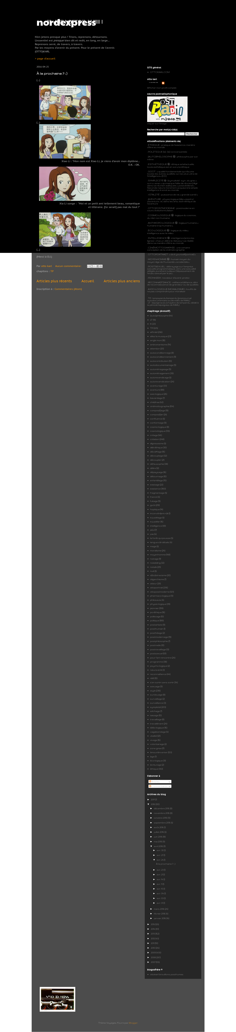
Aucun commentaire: (68, 266)
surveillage (156, 699)
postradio (155, 645)
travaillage (156, 719)
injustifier (155, 521)
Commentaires (158, 786)
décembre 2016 (162, 808)
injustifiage (156, 517)
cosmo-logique (158, 427)
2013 (153, 933)
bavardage (156, 398)
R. (151, 324)
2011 (153, 943)
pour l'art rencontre (160, 657)
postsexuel (156, 653)
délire (153, 468)
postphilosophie (159, 641)
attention (155, 348)
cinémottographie (159, 406)
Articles (154, 781)
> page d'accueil (45, 58)
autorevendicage (159, 377)
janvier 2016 (160, 918)
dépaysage (156, 472)
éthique (154, 769)
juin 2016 (158, 837)
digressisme (156, 443)
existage (154, 484)
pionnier (154, 608)
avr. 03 (160, 898)
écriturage (155, 765)
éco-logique (156, 760)
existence (155, 488)
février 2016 (160, 913)
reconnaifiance (158, 674)
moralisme (155, 550)
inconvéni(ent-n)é (159, 513)
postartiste (156, 625)
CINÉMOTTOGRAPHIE (161, 247)
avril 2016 (158, 846)
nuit (152, 571)
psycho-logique (158, 666)
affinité (153, 332)
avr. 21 (160, 874)
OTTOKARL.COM (160, 72)
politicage (155, 616)
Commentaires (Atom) (68, 289)
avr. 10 (160, 889)
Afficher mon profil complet (161, 88)
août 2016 (159, 827)
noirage (154, 559)
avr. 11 (160, 884)
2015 (153, 924)
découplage (156, 456)
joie (152, 534)
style (153, 690)
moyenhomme (158, 554)
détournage (156, 476)
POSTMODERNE (165, 208)
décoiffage (156, 451)
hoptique (155, 509)
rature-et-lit (156, 670)
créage (154, 435)
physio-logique (158, 604)
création (154, 439)
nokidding (155, 563)
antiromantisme (158, 344)
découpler (155, 460)
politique (154, 620)
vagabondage (158, 732)
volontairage (157, 744)
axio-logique (156, 394)
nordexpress (66, 21)
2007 (153, 962)
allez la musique (158, 336)
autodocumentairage (161, 365)
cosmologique (158, 431)
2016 (153, 804)
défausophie (157, 464)
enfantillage (156, 480)
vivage (153, 740)
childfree (154, 402)
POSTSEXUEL (156, 266)
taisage (154, 715)
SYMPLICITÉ (156, 180)
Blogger (133, 1023)
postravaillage (158, 649)
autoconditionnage (160, 353)
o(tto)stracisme (158, 575)
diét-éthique (156, 447)
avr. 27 (160, 855)
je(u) (152, 530)
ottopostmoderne (160, 592)
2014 (153, 929)
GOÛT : (152, 171)
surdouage (156, 694)
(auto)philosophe (159, 315)
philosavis (155, 600)
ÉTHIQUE (154, 145)
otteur (153, 583)
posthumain (156, 629)
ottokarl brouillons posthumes (166, 974)
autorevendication (160, 381)
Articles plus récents (54, 281)
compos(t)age (157, 410)
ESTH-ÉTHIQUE (157, 164)
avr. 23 (160, 870)
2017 (153, 799)
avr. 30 (160, 850)
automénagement (160, 373)
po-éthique (156, 612)
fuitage (154, 501)
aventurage (156, 386)
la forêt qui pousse (160, 538)
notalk (153, 567)
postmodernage (159, 637)
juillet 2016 (159, 832)
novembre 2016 (162, 813)
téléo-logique (157, 727)
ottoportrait (156, 587)
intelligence (156, 526)
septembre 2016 (162, 822)
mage (153, 546)
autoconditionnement (161, 357)
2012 (153, 938)
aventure (155, 390)
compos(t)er (156, 414)
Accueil (87, 281)
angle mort (156, 340)
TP (52, 271)
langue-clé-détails (159, 542)
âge (152, 756)
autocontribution (159, 361)
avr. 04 (160, 893)
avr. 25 (160, 860)
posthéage (156, 633)
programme (156, 662)
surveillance (156, 703)
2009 (153, 952)
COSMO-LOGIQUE (159, 215)
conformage (157, 423)
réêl (152, 678)
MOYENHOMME (157, 259)
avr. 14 (160, 879)
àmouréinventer (159, 752)
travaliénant (156, 723)
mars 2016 (159, 909)
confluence (156, 419)
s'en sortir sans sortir (162, 682)
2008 (153, 957)
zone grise (156, 748)
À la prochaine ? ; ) (52, 73)
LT (151, 320)
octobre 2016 (161, 818)
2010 (153, 948)
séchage (155, 711)
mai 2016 (158, 841)
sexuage (155, 686)
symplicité (155, 707)
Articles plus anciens (122, 281)
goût (152, 505)
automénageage (159, 369)
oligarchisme (157, 579)
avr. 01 (160, 903)
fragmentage (157, 493)
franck (153, 497)
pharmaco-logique (160, 596)
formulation (167, 210)
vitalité (153, 736)
